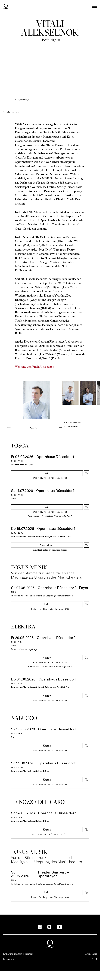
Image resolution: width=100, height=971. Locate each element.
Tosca (20, 445)
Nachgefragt (31, 649)
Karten (47, 473)
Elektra (23, 626)
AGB (94, 959)
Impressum (8, 959)
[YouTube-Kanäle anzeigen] (60, 927)
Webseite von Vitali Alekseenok (34, 367)
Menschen (13, 112)
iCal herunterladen (86, 473)
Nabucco (24, 718)
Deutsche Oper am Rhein (5, 6)
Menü (94, 6)
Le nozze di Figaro (38, 801)
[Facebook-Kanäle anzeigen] (40, 927)
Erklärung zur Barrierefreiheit (18, 953)
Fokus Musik (29, 567)
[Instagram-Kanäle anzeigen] (49, 927)
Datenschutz (91, 953)
